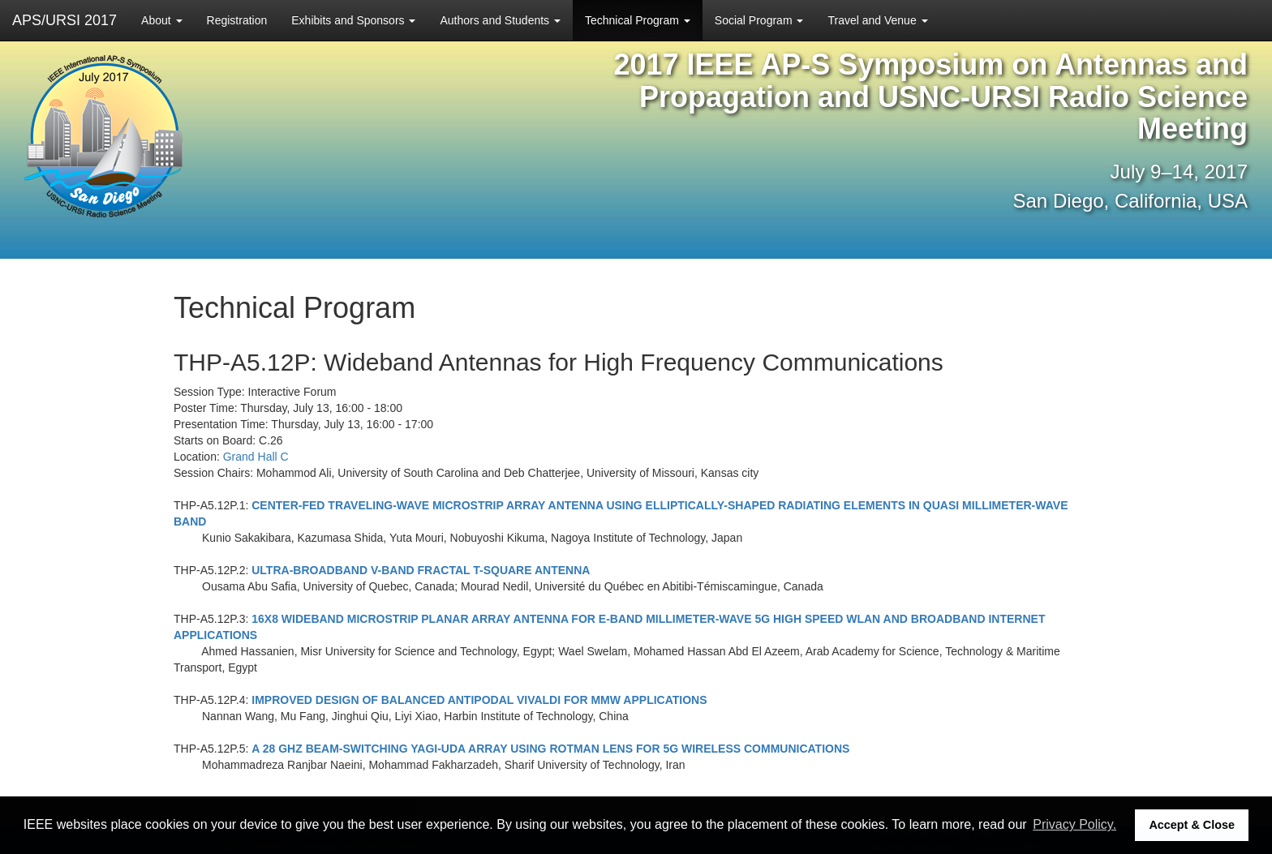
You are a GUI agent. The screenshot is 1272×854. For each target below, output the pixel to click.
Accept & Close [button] (1192, 824)
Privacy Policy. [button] (1074, 824)
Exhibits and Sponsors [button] (353, 20)
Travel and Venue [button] (877, 20)
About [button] (161, 20)
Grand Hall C (256, 456)
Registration (237, 20)
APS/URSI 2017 (64, 20)
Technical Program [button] (637, 20)
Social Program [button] (759, 20)
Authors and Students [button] (500, 20)
